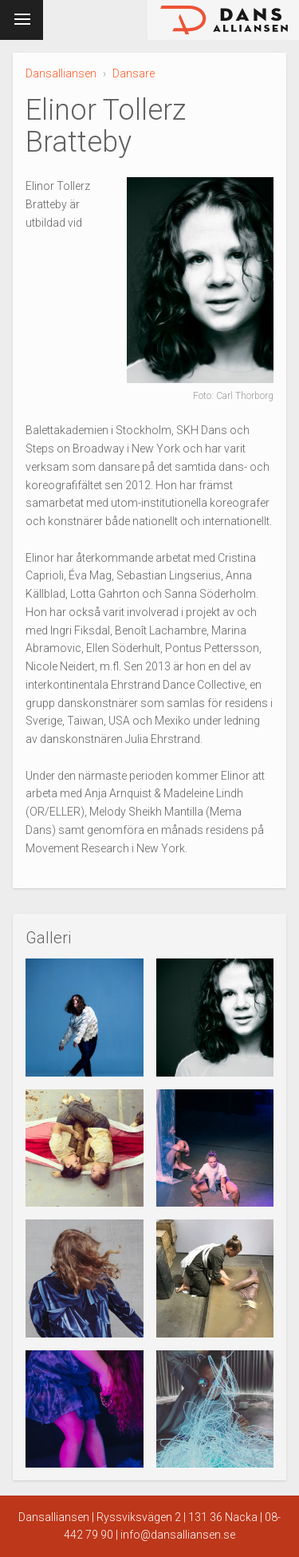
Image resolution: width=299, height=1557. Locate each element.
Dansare (133, 73)
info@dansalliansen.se (177, 1534)
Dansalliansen (61, 73)
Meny (18, 17)
